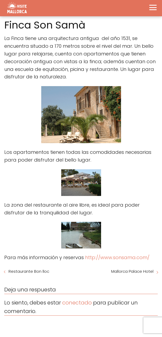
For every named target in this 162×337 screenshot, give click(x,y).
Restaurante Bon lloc (29, 271)
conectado (77, 302)
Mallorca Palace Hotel (132, 271)
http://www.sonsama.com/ (117, 257)
